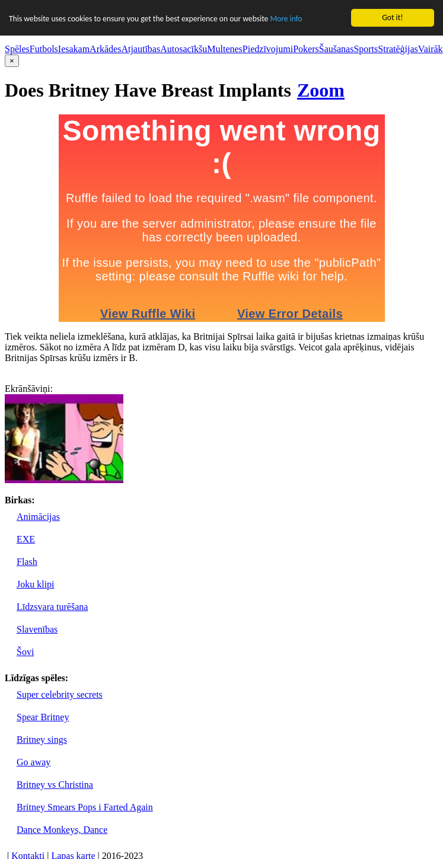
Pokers (306, 49)
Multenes (225, 49)
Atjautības (140, 49)
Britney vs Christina (55, 785)
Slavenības (37, 629)
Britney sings (42, 740)
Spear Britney (43, 717)
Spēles (17, 49)
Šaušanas (336, 49)
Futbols (44, 49)
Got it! (392, 17)
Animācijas (38, 517)
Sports (365, 49)
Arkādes (105, 49)
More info (286, 19)
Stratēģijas (398, 49)
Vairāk (430, 49)
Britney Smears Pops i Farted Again (85, 807)
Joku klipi (36, 584)
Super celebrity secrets (60, 694)
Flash (27, 562)
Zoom (321, 90)
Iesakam (74, 49)
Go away (33, 762)
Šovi (25, 652)
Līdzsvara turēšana (52, 607)
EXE (26, 539)
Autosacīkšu (183, 49)
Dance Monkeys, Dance (62, 830)
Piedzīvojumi (268, 49)
